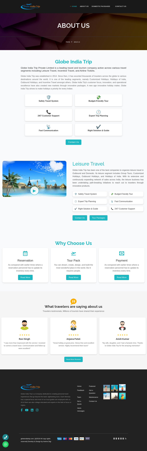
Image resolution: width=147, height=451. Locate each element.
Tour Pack (73, 260)
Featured (92, 386)
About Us (84, 6)
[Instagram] (37, 410)
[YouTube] (26, 410)
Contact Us (120, 6)
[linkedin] (32, 410)
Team (79, 397)
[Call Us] (5, 437)
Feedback (80, 390)
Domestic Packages (101, 6)
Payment (121, 260)
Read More (25, 277)
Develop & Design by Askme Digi (39, 441)
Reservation (25, 260)
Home (74, 6)
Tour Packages (98, 218)
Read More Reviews (73, 359)
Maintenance (93, 397)
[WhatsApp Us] (5, 445)
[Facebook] (22, 410)
